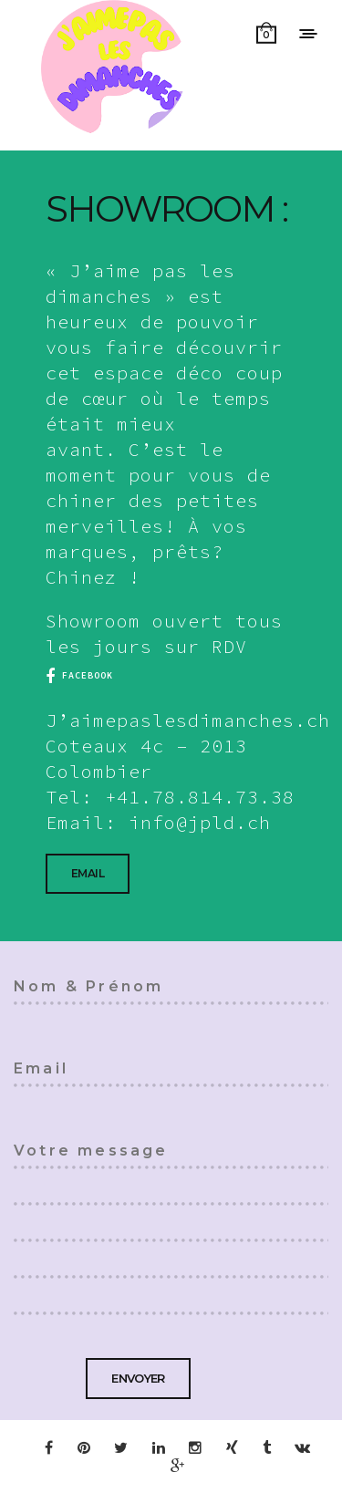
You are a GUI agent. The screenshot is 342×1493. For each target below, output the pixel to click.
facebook (79, 675)
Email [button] (87, 873)
